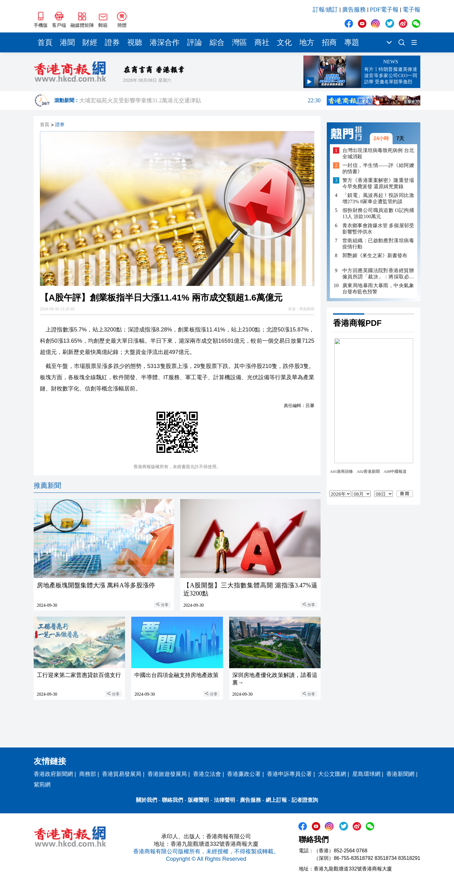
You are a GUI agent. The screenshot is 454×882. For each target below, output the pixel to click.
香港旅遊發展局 (167, 774)
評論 (194, 42)
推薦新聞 (47, 485)
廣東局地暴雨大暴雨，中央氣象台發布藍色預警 (378, 288)
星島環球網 (366, 774)
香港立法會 (207, 774)
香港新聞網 (400, 774)
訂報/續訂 (325, 9)
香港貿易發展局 (121, 774)
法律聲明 (224, 800)
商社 (261, 42)
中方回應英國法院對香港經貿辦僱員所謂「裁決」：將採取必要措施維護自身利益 (378, 274)
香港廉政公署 (244, 774)
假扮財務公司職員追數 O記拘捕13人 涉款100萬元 (378, 213)
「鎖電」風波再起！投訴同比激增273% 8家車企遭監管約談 (378, 198)
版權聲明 (198, 800)
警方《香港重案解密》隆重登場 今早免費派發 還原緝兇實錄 (378, 183)
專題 (351, 42)
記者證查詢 (305, 800)
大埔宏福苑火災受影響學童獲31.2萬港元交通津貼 (200, 100)
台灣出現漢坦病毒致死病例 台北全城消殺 (378, 153)
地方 (306, 42)
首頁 (44, 42)
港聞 (67, 42)
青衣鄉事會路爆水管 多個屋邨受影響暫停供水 (378, 228)
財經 (89, 42)
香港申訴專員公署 (289, 774)
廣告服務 (354, 9)
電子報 (411, 9)
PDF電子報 (384, 9)
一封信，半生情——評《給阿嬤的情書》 (378, 168)
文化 (284, 42)
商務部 (87, 774)
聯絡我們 (172, 800)
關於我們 (146, 800)
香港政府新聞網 (53, 774)
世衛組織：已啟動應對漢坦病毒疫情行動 (378, 243)
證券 (112, 42)
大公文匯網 (332, 774)
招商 (329, 42)
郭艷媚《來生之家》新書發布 (374, 255)
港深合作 (165, 42)
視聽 (134, 42)
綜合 (217, 42)
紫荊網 (42, 785)
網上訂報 (276, 800)
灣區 (239, 42)
